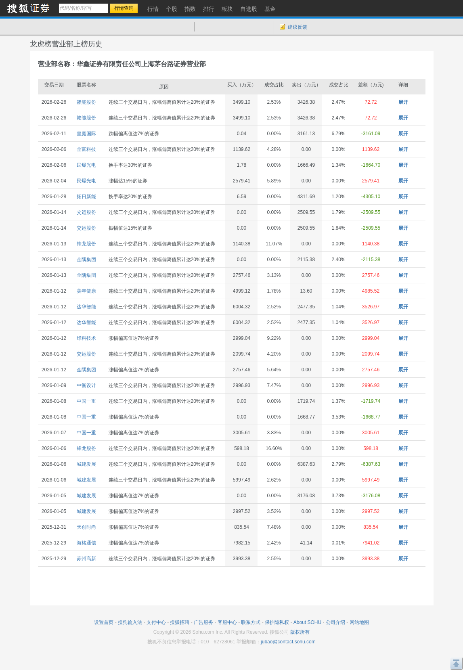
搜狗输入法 (130, 622)
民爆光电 (86, 165)
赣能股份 (86, 102)
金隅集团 (86, 259)
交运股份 (86, 212)
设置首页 (103, 622)
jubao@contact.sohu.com (288, 642)
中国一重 (86, 401)
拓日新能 (86, 196)
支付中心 (156, 622)
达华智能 (86, 307)
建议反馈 (297, 27)
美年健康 (86, 291)
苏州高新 (86, 558)
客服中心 (227, 622)
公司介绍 (335, 622)
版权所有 (300, 632)
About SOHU (307, 622)
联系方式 (250, 622)
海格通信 (86, 543)
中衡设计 (86, 385)
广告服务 (203, 622)
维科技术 (86, 338)
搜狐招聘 (179, 622)
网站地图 (359, 622)
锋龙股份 (86, 244)
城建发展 (86, 464)
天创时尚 (86, 527)
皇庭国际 (86, 133)
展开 (403, 102)
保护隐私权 (277, 622)
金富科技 (86, 149)
